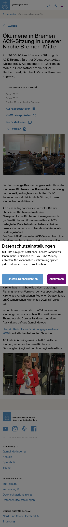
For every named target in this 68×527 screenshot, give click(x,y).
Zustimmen (56, 279)
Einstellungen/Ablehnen (22, 279)
